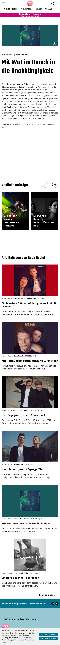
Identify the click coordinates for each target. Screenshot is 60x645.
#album (15, 410)
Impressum (6, 642)
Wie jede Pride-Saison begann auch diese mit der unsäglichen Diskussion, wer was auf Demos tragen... (30, 473)
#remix (10, 54)
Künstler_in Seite (47, 595)
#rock (4, 54)
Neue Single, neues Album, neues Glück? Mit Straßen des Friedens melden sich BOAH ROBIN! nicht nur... (30, 364)
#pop (15, 298)
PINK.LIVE (48, 9)
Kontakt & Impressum (14, 603)
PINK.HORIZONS (26, 9)
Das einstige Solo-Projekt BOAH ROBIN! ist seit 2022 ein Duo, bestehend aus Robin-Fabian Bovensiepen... (30, 418)
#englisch (21, 298)
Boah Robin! (21, 54)
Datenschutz (37, 603)
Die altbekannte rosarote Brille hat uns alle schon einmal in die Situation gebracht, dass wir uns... (30, 527)
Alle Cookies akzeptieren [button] (48, 638)
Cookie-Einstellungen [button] (48, 634)
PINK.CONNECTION (11, 9)
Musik (4, 298)
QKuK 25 (39, 9)
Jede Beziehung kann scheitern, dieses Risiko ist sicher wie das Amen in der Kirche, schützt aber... (30, 581)
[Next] (57, 9)
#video (10, 298)
